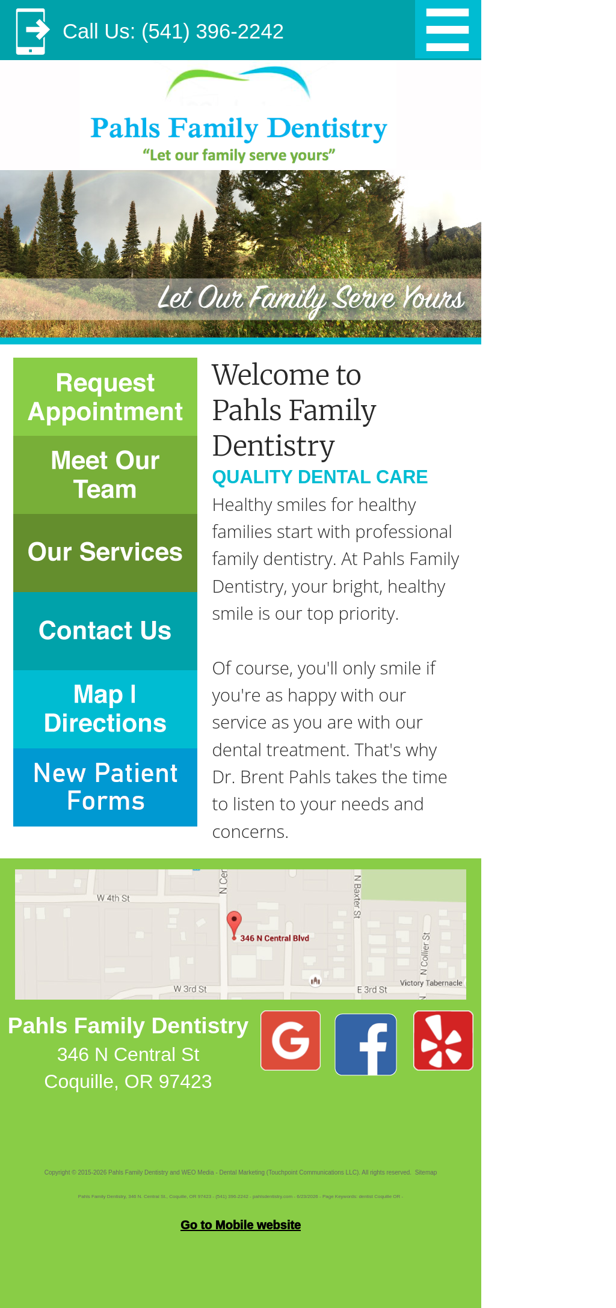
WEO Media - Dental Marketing (223, 1172)
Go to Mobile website (240, 1225)
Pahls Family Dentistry (138, 1172)
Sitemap (426, 1172)
